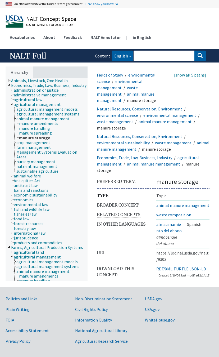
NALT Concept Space (51, 19)
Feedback (72, 37)
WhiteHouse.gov (160, 320)
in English (142, 37)
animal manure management (165, 121)
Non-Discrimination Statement (103, 298)
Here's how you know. (100, 4)
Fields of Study (110, 75)
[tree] (47, 179)
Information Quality (93, 320)
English (120, 55)
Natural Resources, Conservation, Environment (139, 108)
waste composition (173, 214)
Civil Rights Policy (91, 309)
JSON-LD (198, 268)
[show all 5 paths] (190, 75)
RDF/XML (164, 268)
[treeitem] (41, 80)
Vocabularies (22, 37)
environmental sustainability (123, 142)
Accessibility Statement (27, 330)
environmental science (117, 115)
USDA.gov (153, 298)
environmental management (169, 115)
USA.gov (152, 309)
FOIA (10, 320)
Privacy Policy (18, 341)
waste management (115, 121)
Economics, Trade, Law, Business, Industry (134, 157)
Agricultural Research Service (101, 341)
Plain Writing (18, 309)
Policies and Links (22, 298)
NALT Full (28, 56)
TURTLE (181, 268)
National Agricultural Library (101, 330)
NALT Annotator (105, 37)
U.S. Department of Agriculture (50, 25)
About (49, 37)
